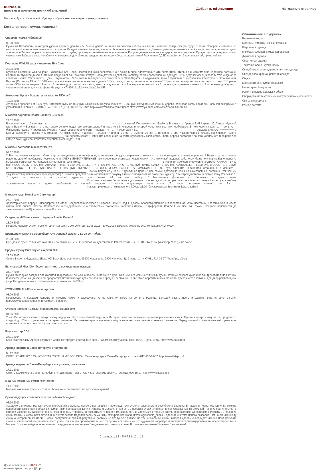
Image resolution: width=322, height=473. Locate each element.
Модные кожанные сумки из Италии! (29, 380)
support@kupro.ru (35, 468)
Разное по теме (251, 105)
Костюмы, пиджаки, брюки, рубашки (264, 42)
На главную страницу (298, 8)
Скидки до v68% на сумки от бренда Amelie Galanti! (39, 217)
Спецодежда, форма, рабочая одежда (266, 74)
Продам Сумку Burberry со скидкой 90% (31, 250)
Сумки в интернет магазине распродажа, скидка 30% (40, 308)
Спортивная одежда (254, 60)
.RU (12, 7)
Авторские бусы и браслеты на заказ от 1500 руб (37, 95)
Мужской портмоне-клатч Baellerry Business (34, 115)
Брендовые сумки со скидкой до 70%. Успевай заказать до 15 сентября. (53, 233)
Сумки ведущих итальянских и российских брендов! (40, 397)
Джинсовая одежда (254, 56)
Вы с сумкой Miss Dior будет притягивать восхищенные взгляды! (48, 266)
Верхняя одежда (252, 38)
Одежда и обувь (52, 18)
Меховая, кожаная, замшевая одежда (265, 51)
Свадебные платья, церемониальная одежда (270, 69)
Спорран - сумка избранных (23, 37)
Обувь (246, 78)
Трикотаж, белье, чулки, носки (260, 65)
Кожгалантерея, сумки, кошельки (262, 82)
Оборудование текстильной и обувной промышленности (277, 96)
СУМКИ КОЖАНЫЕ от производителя (30, 289)
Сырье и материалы (254, 100)
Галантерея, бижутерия (256, 87)
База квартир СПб (17, 331)
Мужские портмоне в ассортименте (28, 147)
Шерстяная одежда (254, 47)
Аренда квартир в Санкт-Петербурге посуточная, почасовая (45, 364)
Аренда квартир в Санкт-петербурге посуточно (36, 347)
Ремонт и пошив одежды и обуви (262, 91)
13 (141, 436)
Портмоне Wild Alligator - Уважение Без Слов (35, 63)
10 (134, 436)
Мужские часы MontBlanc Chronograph (31, 194)
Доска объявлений (28, 18)
